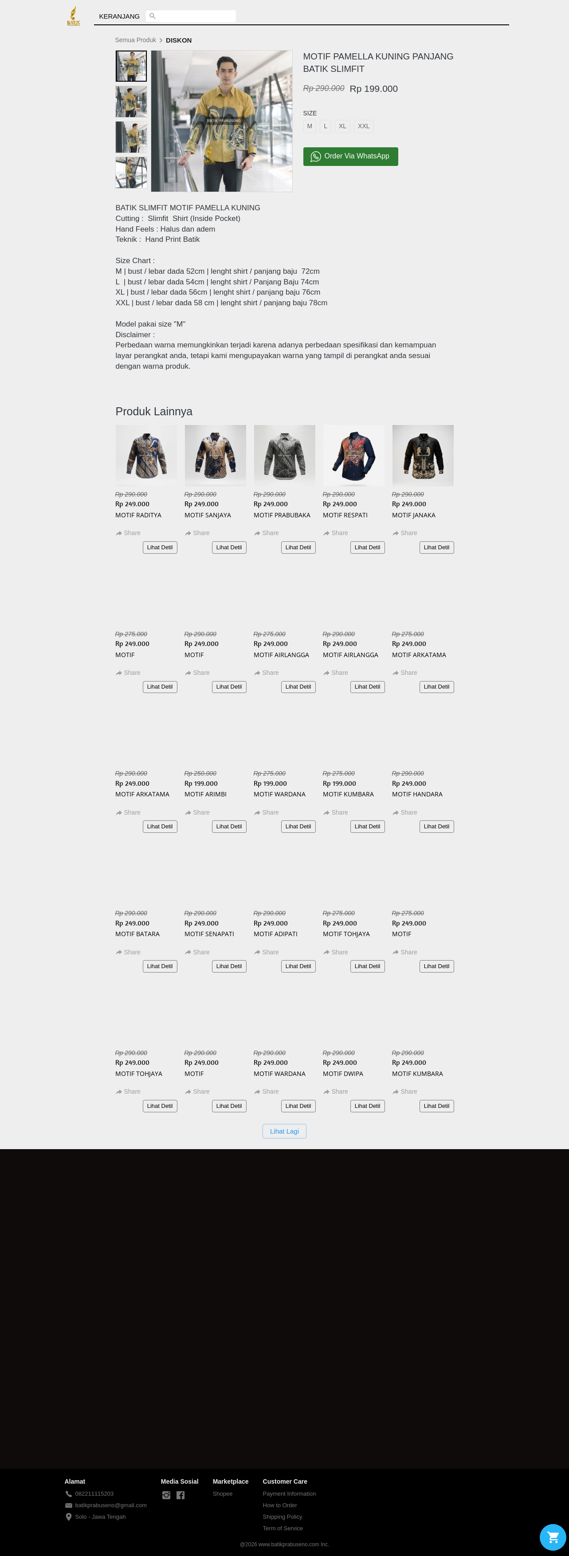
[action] (553, 1537)
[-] (166, 1495)
